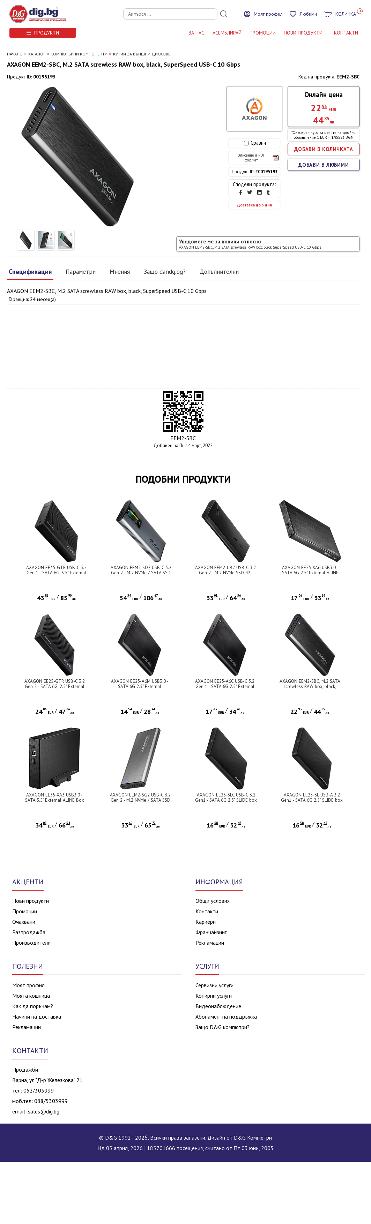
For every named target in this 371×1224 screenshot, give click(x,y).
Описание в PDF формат (258, 158)
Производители (31, 942)
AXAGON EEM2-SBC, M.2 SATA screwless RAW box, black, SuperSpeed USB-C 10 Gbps (310, 686)
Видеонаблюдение (218, 1006)
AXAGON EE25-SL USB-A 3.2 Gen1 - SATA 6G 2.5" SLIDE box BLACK (312, 800)
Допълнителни (219, 271)
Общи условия (212, 900)
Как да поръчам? (32, 1006)
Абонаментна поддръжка (226, 1016)
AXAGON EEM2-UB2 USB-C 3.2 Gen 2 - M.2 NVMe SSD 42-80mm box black (225, 573)
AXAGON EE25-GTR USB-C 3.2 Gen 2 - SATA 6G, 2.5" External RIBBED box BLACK (54, 686)
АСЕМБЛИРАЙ (227, 33)
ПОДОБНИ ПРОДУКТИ (183, 479)
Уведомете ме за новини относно (250, 244)
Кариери (205, 921)
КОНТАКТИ (346, 33)
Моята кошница (31, 995)
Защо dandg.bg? (165, 271)
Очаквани (23, 921)
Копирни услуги (213, 995)
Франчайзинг (211, 932)
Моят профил (28, 985)
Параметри (81, 271)
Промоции (263, 33)
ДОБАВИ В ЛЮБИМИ (323, 164)
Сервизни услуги (214, 985)
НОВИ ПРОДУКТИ (303, 33)
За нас (196, 33)
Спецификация (30, 271)
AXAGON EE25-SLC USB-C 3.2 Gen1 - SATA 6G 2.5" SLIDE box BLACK (226, 800)
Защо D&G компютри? (222, 1026)
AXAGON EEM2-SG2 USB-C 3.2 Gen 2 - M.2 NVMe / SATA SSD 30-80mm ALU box (140, 800)
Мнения (120, 271)
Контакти (206, 911)
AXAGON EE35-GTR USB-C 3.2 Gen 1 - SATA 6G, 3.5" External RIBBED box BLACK (56, 573)
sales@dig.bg (43, 1111)
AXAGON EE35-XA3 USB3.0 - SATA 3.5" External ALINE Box (54, 797)
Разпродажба (28, 932)
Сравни (255, 142)
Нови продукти (30, 900)
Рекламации (209, 942)
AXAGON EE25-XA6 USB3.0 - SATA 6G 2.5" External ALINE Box (310, 573)
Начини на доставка (36, 1016)
